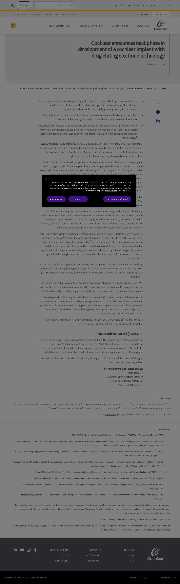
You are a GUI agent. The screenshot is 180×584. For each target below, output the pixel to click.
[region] (89, 191)
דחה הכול (78, 199)
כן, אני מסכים (56, 199)
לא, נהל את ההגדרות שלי (117, 199)
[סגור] (46, 179)
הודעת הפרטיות (111, 191)
